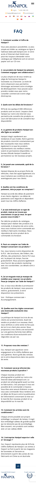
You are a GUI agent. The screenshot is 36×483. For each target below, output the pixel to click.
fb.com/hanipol (28, 13)
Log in (13, 10)
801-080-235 (23, 10)
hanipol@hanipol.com (13, 13)
